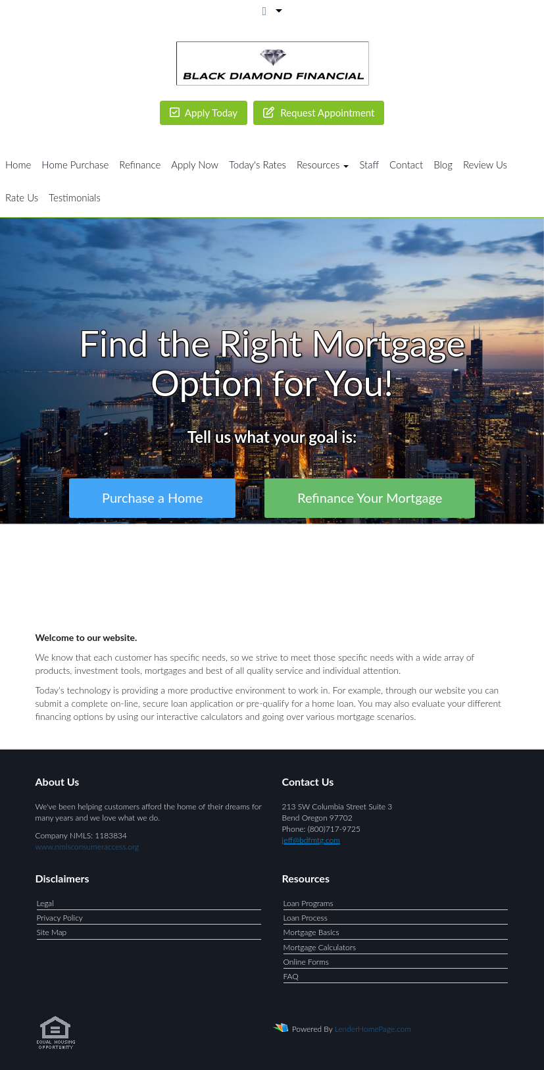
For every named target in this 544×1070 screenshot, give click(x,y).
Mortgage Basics (311, 932)
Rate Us (21, 197)
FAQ (291, 976)
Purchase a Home (152, 498)
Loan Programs (309, 903)
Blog (443, 164)
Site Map (52, 932)
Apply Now (194, 164)
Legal (45, 903)
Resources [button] (323, 164)
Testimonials (75, 197)
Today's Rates (257, 164)
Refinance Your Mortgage (369, 498)
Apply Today (204, 112)
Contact (406, 164)
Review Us (485, 164)
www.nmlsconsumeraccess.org (87, 847)
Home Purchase (75, 164)
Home (18, 164)
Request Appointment (318, 112)
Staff (369, 164)
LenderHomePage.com (373, 1029)
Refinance (140, 164)
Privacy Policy (60, 918)
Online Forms (306, 962)
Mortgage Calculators (320, 947)
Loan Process (306, 918)
